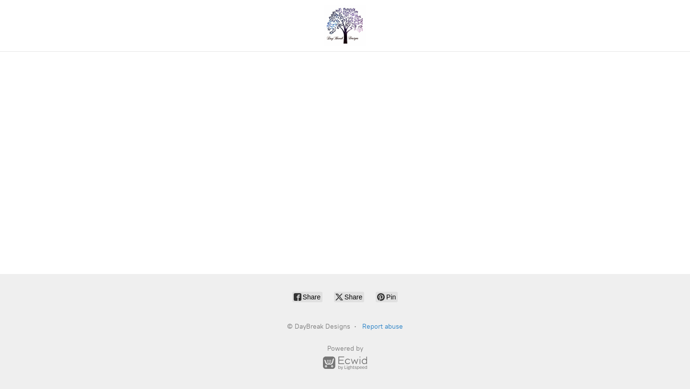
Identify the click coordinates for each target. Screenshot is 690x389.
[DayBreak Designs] (345, 25)
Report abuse (382, 326)
